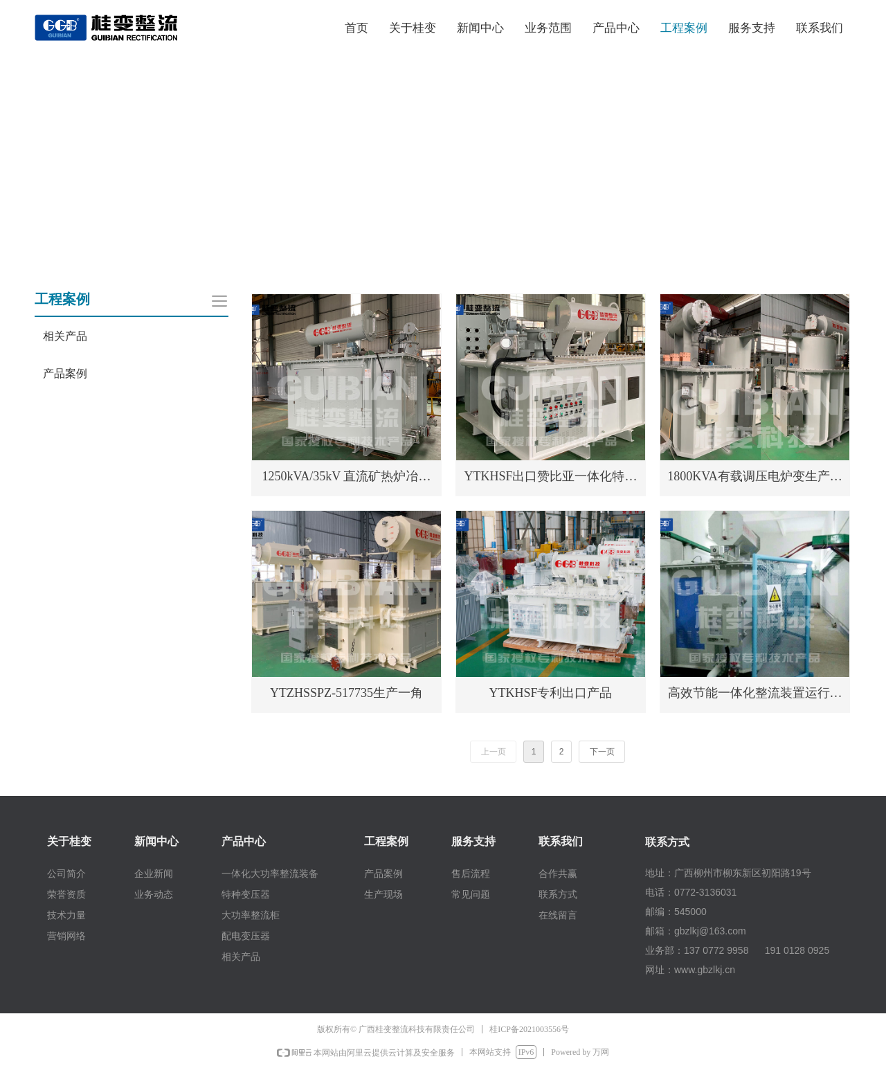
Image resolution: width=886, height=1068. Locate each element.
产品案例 (65, 373)
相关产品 (65, 336)
